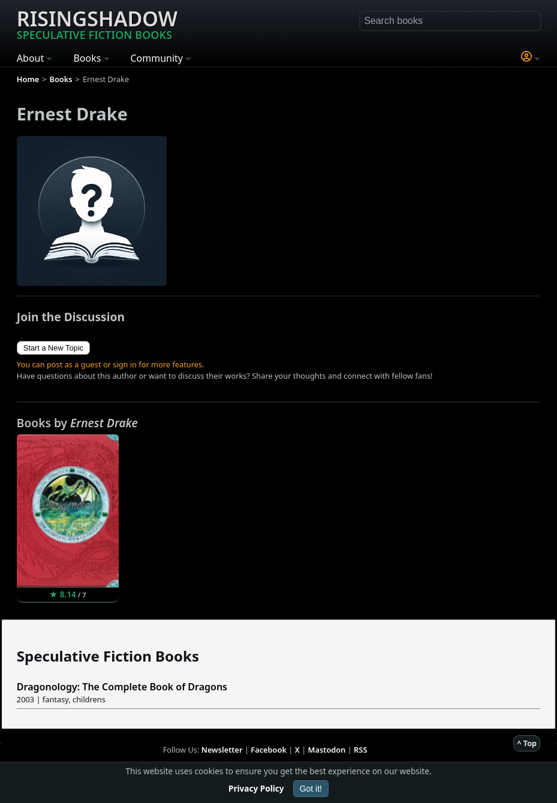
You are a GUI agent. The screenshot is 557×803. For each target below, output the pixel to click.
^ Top (527, 743)
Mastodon (327, 749)
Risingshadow (97, 23)
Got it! (311, 788)
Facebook (269, 749)
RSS (360, 749)
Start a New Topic (53, 347)
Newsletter (222, 749)
